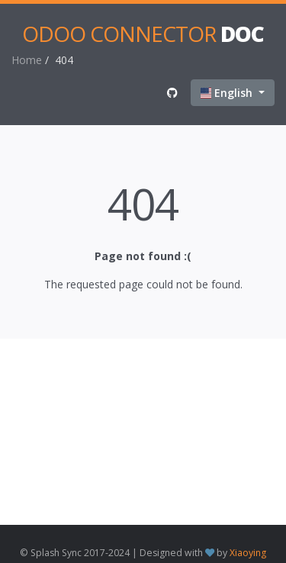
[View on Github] (172, 92)
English (228, 92)
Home (26, 60)
